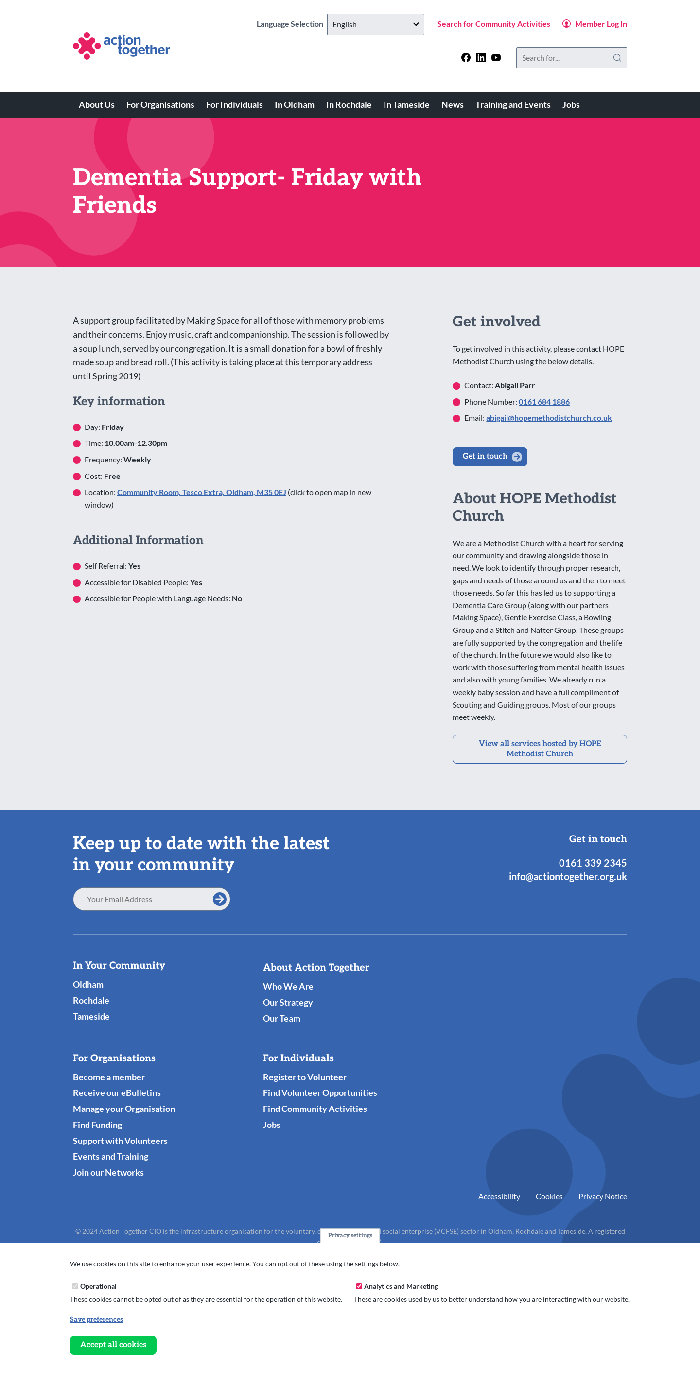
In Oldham (295, 104)
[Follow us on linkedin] (481, 57)
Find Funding (97, 1124)
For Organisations (160, 104)
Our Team (281, 1018)
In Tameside (407, 104)
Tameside (91, 1016)
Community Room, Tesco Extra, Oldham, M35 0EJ (201, 491)
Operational (98, 1286)
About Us (97, 104)
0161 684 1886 (544, 401)
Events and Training (110, 1156)
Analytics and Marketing (401, 1286)
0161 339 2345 (593, 863)
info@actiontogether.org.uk (568, 876)
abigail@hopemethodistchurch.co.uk (549, 417)
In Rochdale (349, 104)
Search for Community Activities (494, 23)
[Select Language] (375, 24)
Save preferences (96, 1319)
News (452, 104)
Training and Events (513, 104)
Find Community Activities (315, 1108)
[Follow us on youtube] (496, 57)
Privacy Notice (602, 1196)
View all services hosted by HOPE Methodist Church (540, 749)
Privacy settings (350, 1235)
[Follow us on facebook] (466, 57)
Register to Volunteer (305, 1077)
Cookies (549, 1196)
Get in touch (485, 456)
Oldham (88, 984)
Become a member (109, 1077)
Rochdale (91, 1000)
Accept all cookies (113, 1344)
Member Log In (601, 23)
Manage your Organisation (124, 1108)
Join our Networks (108, 1172)
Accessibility (499, 1196)
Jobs (571, 104)
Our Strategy (288, 1002)
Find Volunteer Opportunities (320, 1092)
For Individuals (234, 104)
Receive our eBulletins (117, 1092)
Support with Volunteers (120, 1140)
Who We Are (288, 986)
